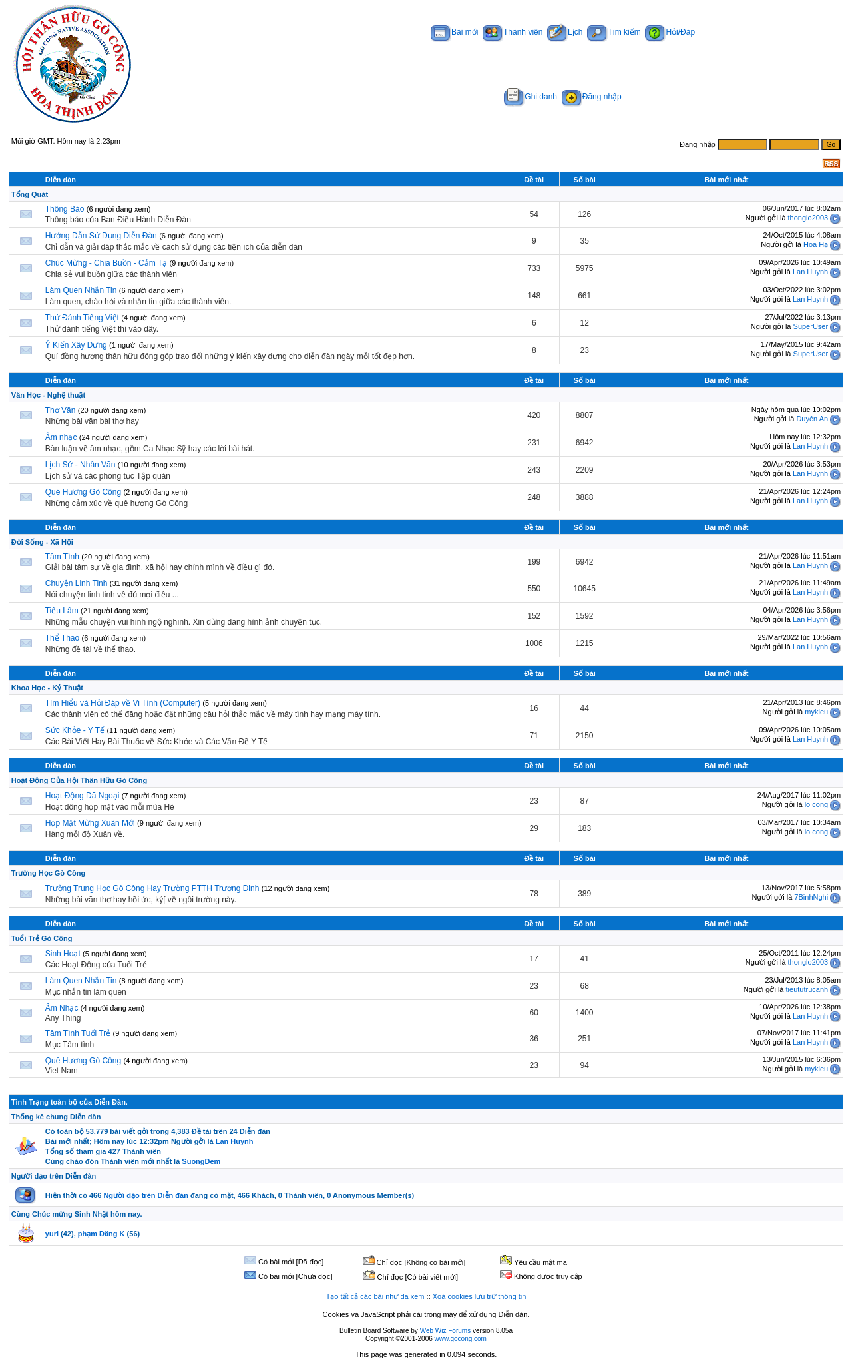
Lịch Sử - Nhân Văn (80, 464)
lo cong (816, 804)
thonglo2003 (808, 218)
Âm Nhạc (62, 1008)
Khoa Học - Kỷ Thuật (47, 688)
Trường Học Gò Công (48, 873)
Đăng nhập (592, 96)
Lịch (564, 32)
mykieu (816, 712)
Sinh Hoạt (64, 953)
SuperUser (811, 326)
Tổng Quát (29, 194)
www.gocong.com (461, 1338)
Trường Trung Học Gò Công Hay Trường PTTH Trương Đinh (152, 888)
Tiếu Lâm (62, 610)
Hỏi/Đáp (670, 32)
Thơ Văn (60, 410)
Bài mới (454, 32)
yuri (52, 1234)
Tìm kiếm (614, 32)
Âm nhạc (62, 437)
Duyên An (812, 419)
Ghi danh (530, 96)
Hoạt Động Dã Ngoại (82, 795)
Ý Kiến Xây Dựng (77, 345)
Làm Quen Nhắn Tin (81, 290)
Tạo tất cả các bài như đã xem (375, 1296)
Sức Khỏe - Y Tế (75, 730)
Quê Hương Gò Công (83, 492)
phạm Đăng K (101, 1234)
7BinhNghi (811, 897)
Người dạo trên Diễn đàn (53, 1176)
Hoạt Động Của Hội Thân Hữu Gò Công (79, 780)
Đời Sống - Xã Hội (42, 542)
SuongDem (201, 1161)
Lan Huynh (810, 272)
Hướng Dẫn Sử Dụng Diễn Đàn (101, 235)
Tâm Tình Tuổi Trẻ (77, 1033)
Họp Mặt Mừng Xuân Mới (90, 823)
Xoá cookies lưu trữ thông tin (480, 1296)
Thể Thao (62, 638)
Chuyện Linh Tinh (76, 583)
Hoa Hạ (815, 244)
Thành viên (512, 32)
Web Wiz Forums (445, 1330)
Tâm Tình (62, 556)
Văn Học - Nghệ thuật (48, 395)
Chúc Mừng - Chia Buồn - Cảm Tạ (106, 263)
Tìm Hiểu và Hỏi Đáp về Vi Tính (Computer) (122, 703)
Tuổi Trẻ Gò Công (42, 938)
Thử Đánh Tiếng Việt (82, 317)
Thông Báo (65, 209)
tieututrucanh (807, 989)
